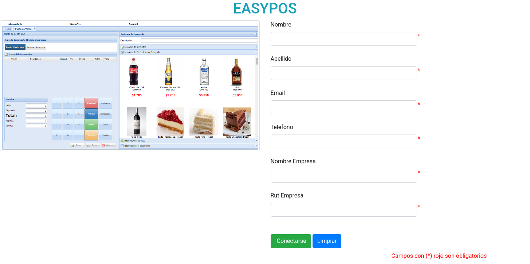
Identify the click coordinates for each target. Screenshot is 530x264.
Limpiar (327, 240)
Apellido (281, 58)
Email (278, 92)
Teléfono (282, 127)
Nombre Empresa (293, 161)
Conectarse (290, 240)
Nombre (281, 24)
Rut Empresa (287, 195)
